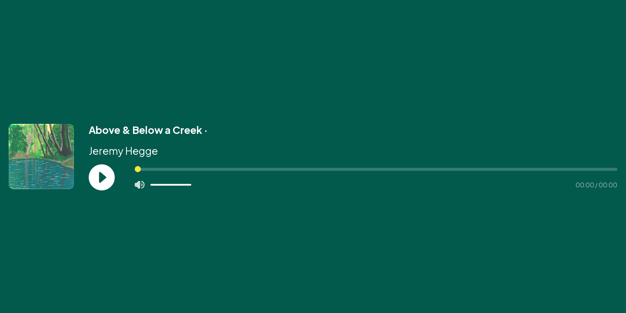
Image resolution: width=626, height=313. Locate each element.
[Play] (102, 177)
